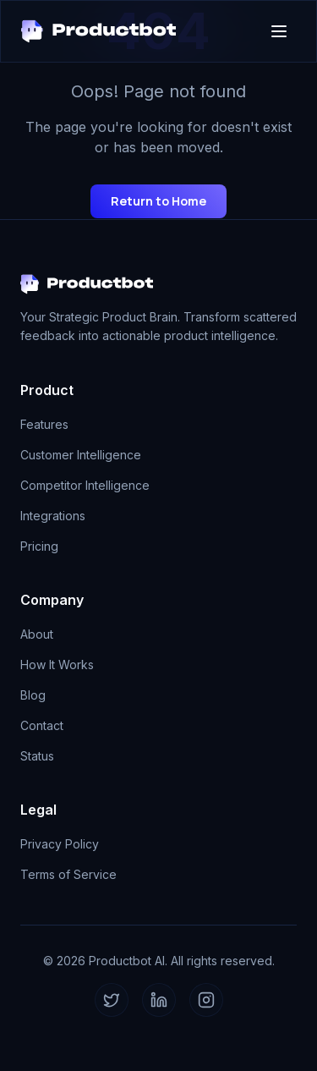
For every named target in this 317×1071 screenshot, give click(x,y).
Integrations (52, 515)
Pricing (39, 546)
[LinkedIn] (159, 1000)
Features (44, 424)
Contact (41, 725)
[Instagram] (206, 1000)
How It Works (57, 664)
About (36, 634)
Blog (33, 695)
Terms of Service (68, 874)
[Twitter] (111, 1000)
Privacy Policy (59, 844)
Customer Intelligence (80, 455)
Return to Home (158, 201)
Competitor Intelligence (85, 485)
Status (37, 756)
